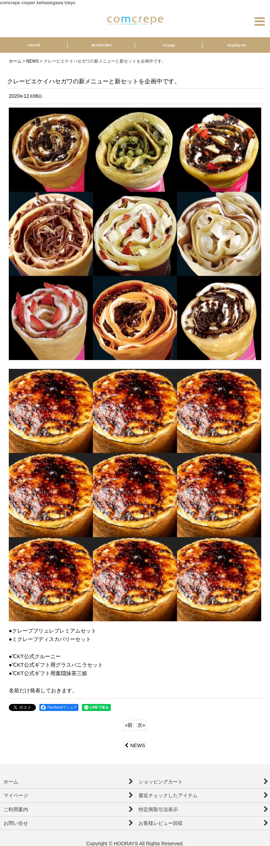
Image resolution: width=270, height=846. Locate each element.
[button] (259, 21)
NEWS (135, 745)
